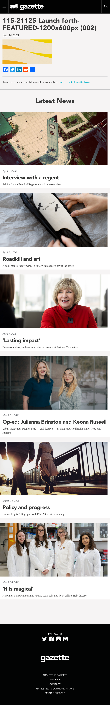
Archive (55, 679)
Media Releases (55, 693)
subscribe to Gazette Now (74, 82)
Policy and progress (26, 507)
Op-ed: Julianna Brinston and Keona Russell (54, 421)
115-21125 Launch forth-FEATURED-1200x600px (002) (49, 24)
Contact (55, 684)
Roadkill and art (21, 259)
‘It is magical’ (17, 588)
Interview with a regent (30, 177)
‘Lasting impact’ (21, 340)
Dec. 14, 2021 (10, 35)
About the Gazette (55, 675)
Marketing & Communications (55, 688)
